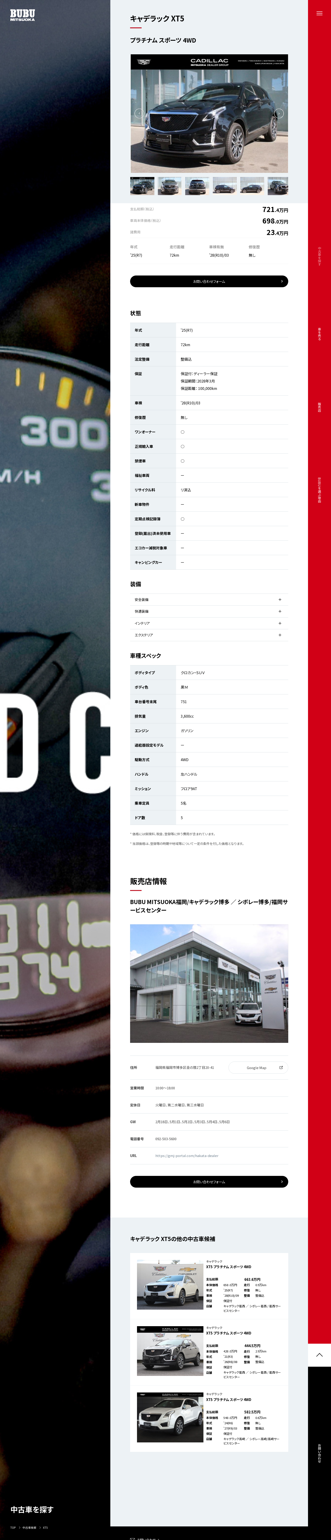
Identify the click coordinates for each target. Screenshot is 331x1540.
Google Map (256, 1067)
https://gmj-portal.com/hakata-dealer (186, 1155)
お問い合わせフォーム (209, 281)
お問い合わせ (319, 1453)
